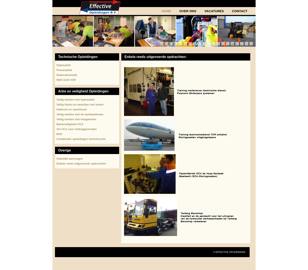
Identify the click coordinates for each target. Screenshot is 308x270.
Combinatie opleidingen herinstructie (81, 139)
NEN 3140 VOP (66, 80)
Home (166, 11)
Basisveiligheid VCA (69, 124)
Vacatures (214, 11)
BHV (59, 134)
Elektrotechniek (66, 75)
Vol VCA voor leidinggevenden (76, 129)
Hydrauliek (63, 65)
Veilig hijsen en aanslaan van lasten (80, 104)
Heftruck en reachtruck (71, 109)
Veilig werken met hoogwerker (76, 119)
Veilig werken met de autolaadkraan (80, 114)
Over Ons (187, 11)
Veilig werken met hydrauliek (75, 99)
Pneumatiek (64, 70)
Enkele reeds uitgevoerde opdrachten (81, 163)
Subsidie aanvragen (69, 158)
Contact (239, 11)
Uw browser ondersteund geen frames (154, 31)
